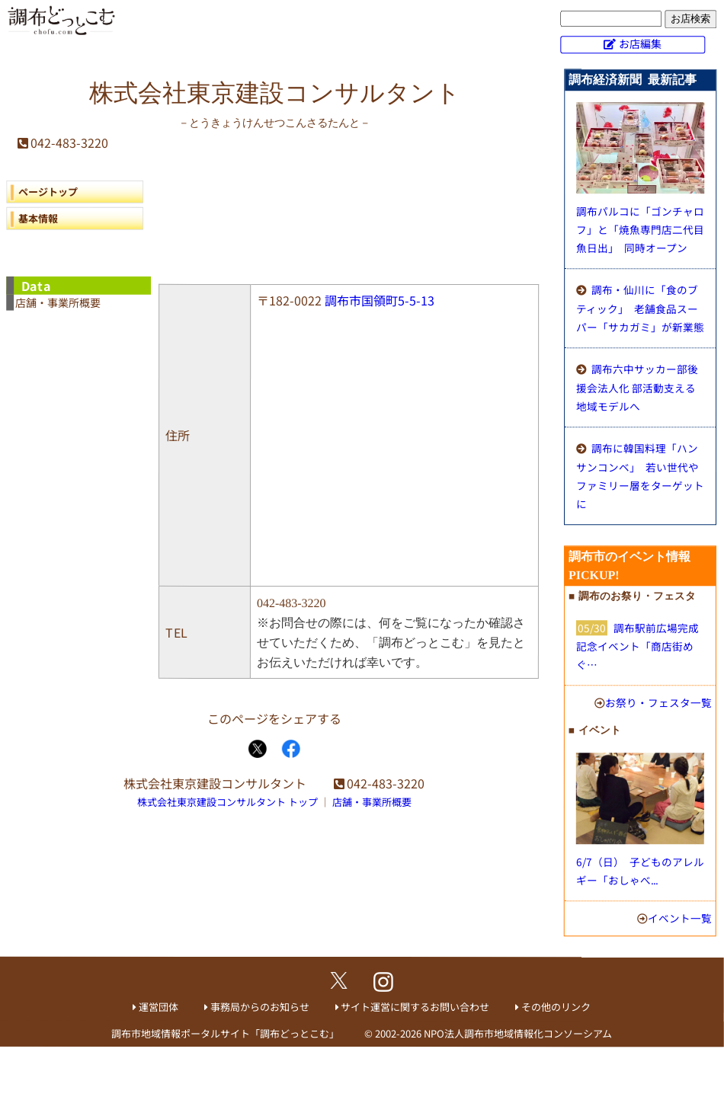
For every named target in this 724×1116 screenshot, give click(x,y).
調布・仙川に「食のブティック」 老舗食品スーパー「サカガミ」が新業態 (640, 308)
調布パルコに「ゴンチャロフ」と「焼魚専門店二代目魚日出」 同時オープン (640, 229)
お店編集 (640, 43)
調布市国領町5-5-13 (379, 300)
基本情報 (38, 218)
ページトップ (48, 191)
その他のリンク (556, 1006)
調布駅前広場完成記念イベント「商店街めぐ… (637, 646)
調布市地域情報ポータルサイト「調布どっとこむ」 (225, 1033)
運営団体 (158, 1006)
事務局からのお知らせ (259, 1006)
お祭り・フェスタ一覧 (658, 702)
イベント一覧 (680, 918)
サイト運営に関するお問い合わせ (415, 1006)
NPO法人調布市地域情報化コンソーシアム (518, 1033)
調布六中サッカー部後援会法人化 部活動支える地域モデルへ (637, 387)
